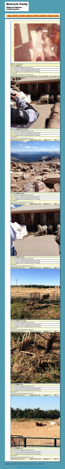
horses (24, 320)
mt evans (26, 129)
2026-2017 (15, 15)
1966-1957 (43, 15)
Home (9, 15)
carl (21, 65)
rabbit (21, 384)
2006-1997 (29, 15)
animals (18, 65)
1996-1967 (36, 15)
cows (21, 320)
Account (56, 15)
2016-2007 (22, 15)
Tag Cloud (50, 15)
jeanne (21, 129)
